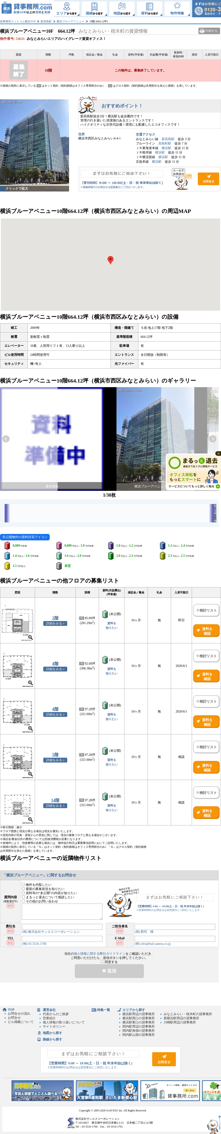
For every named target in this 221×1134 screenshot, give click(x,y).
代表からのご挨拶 (56, 1014)
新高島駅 (46, 21)
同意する (109, 962)
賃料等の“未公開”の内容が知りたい (49, 893)
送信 (109, 970)
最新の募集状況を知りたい (43, 889)
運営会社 (49, 1010)
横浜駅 (166, 148)
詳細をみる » (55, 623)
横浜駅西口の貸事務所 (138, 1018)
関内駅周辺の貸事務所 (138, 1026)
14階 (55, 800)
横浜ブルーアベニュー (70, 21)
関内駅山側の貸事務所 (138, 1035)
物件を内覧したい (37, 885)
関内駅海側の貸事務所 (138, 1030)
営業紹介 (49, 1018)
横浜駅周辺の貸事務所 (138, 1014)
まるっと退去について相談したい (48, 897)
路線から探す (52, 1039)
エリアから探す (133, 1010)
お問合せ (150, 179)
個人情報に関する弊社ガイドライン (99, 953)
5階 (55, 754)
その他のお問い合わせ (40, 901)
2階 (55, 618)
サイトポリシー (54, 1026)
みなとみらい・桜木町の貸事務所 (188, 1014)
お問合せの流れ (19, 1013)
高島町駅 (164, 143)
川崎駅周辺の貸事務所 (180, 1022)
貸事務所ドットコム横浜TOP (17, 21)
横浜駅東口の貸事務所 (138, 1022)
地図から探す (52, 1033)
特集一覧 (103, 1010)
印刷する (212, 30)
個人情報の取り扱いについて (64, 1022)
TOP (11, 1009)
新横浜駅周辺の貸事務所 (181, 1018)
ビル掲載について (21, 1022)
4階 (55, 663)
